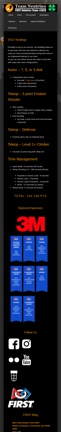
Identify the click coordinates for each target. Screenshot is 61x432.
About (19, 15)
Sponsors (23, 21)
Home (10, 15)
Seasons (11, 21)
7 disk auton (30, 80)
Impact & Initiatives (38, 21)
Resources (12, 28)
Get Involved (30, 15)
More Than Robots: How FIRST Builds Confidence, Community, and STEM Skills (31, 426)
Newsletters (44, 15)
